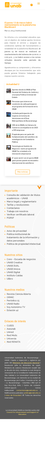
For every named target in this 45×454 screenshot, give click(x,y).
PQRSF (10, 218)
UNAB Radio (13, 304)
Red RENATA (13, 342)
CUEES (10, 325)
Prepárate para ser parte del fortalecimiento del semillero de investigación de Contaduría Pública (25, 138)
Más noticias (22, 172)
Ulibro (10, 278)
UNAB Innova (13, 269)
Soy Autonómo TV (16, 307)
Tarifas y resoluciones (18, 205)
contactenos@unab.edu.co (27, 390)
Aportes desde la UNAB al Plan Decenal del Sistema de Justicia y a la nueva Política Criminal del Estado (25, 93)
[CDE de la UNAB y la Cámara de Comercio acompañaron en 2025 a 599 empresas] (8, 126)
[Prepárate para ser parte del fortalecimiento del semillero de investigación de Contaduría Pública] (8, 135)
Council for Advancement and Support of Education (23, 413)
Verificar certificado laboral (20, 214)
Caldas (19, 275)
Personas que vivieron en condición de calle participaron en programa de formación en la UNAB (25, 105)
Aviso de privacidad (17, 231)
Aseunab (11, 329)
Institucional (21, 31)
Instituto (11, 275)
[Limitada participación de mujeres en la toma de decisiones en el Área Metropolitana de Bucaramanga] (8, 114)
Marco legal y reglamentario (21, 201)
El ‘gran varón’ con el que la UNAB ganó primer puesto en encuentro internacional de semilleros (25, 160)
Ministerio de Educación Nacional (26, 363)
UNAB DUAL (13, 265)
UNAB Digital (13, 272)
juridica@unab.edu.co (32, 393)
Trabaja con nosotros (17, 211)
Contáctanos (13, 208)
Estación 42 (12, 310)
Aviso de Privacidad (14, 395)
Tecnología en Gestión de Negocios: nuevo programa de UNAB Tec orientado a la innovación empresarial (24, 150)
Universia (11, 338)
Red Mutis (12, 335)
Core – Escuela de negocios (21, 259)
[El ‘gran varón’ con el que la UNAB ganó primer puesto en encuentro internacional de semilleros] (8, 159)
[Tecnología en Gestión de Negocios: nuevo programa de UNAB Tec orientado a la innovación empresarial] (8, 147)
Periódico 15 (13, 300)
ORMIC (10, 297)
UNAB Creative (14, 262)
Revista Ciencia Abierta (19, 294)
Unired (10, 332)
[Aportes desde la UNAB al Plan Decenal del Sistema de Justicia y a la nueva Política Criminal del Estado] (8, 91)
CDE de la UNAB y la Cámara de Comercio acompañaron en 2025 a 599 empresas (25, 127)
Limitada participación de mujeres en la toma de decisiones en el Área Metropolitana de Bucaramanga (24, 117)
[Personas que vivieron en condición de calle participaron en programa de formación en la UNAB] (8, 102)
